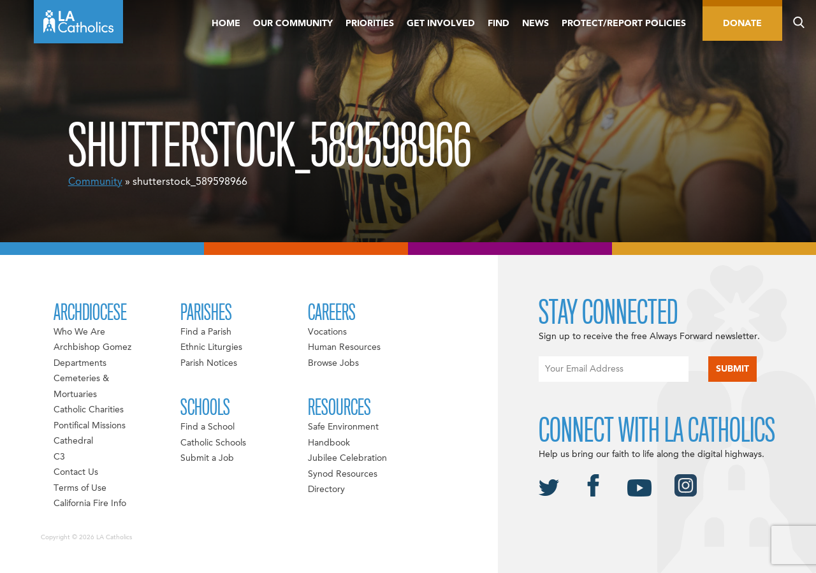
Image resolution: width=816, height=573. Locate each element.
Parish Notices (208, 363)
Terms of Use (80, 488)
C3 (59, 457)
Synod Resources (342, 474)
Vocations (327, 332)
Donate (742, 23)
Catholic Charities (89, 409)
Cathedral (73, 441)
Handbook (329, 443)
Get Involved (441, 23)
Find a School (207, 427)
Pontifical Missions (90, 425)
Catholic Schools (213, 443)
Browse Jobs (333, 363)
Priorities (370, 23)
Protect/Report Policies (624, 23)
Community (95, 182)
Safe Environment (343, 427)
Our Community (293, 23)
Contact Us (76, 472)
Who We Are (79, 332)
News (535, 23)
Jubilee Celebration (347, 458)
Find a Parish (205, 332)
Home (226, 23)
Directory (326, 489)
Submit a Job (207, 458)
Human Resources (344, 347)
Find (498, 23)
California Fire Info (90, 503)
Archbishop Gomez (92, 347)
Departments (80, 363)
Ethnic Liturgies (211, 347)
